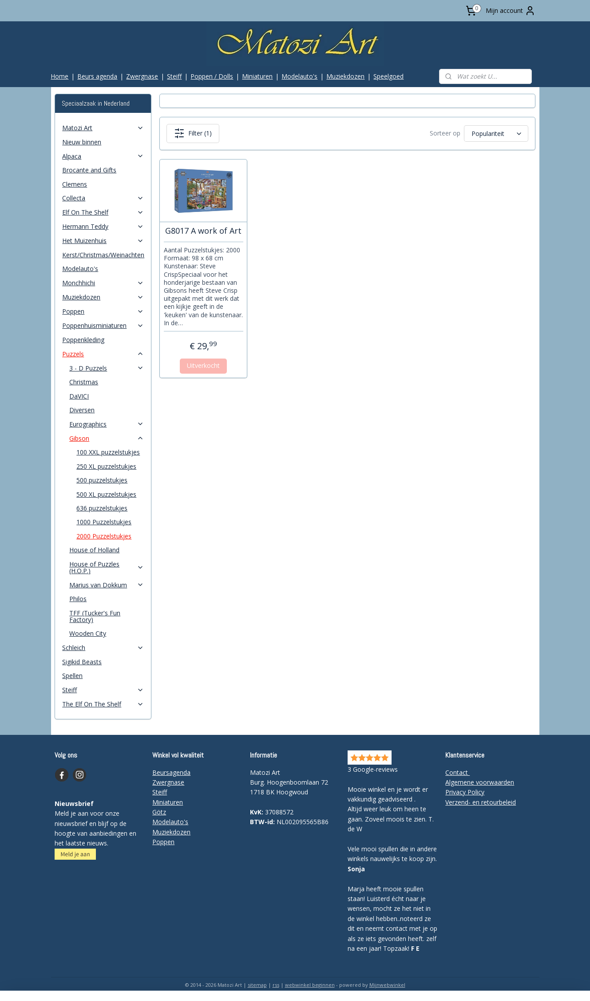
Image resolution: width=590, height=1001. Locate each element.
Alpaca (103, 156)
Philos (78, 598)
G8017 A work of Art (203, 231)
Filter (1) (193, 133)
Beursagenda (171, 772)
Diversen (82, 410)
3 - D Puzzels (106, 368)
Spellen (72, 675)
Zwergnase (142, 76)
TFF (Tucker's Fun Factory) (94, 616)
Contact (457, 772)
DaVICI (79, 396)
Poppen (103, 311)
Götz (159, 812)
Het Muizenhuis (103, 240)
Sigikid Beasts (82, 662)
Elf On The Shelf (103, 212)
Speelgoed (388, 76)
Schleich (103, 647)
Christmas (83, 382)
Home (59, 76)
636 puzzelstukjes (101, 508)
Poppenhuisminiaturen (103, 325)
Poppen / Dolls (211, 76)
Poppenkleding (83, 339)
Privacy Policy (464, 792)
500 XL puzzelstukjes (106, 494)
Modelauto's (299, 76)
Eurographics (106, 424)
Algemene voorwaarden (479, 782)
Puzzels (103, 354)
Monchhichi (103, 283)
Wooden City (87, 633)
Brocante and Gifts (89, 170)
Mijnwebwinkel (387, 984)
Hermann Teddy (103, 226)
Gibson (106, 438)
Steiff (174, 76)
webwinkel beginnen (310, 984)
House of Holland (94, 550)
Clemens (74, 184)
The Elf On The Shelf (103, 704)
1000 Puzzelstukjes (103, 522)
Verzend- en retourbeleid (480, 802)
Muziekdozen (345, 76)
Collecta (103, 198)
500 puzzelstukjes (101, 480)
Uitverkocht (203, 365)
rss (276, 984)
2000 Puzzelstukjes (103, 536)
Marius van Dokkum (106, 585)
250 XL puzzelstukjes (106, 466)
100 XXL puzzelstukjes (108, 452)
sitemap (257, 984)
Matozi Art (103, 128)
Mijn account (510, 10)
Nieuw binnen (81, 142)
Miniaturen (257, 76)
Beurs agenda (97, 76)
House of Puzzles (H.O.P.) (106, 567)
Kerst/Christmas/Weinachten (103, 255)
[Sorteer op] (496, 133)
